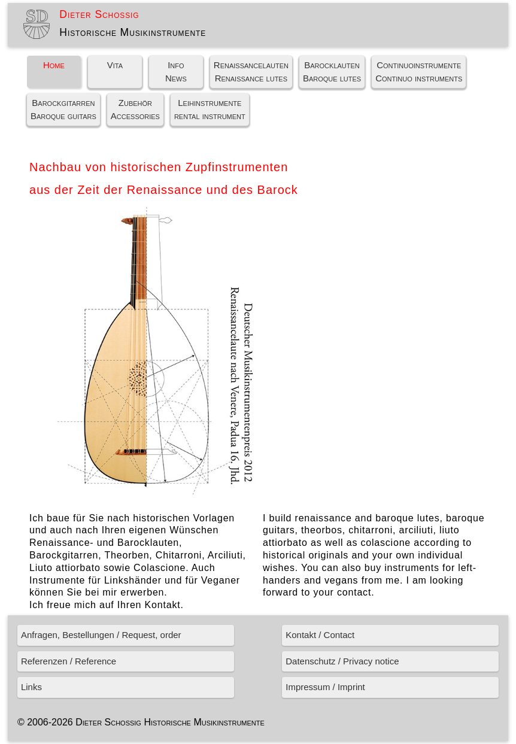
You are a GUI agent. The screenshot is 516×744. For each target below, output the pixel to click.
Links (31, 687)
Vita (115, 65)
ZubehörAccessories (135, 110)
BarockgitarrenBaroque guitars (63, 110)
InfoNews (176, 72)
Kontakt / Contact (320, 635)
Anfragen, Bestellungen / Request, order (101, 635)
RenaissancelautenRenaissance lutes (251, 72)
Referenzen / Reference (68, 661)
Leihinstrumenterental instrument (209, 110)
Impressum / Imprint (325, 687)
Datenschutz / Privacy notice (342, 661)
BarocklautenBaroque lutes (332, 72)
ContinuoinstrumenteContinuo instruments (418, 72)
